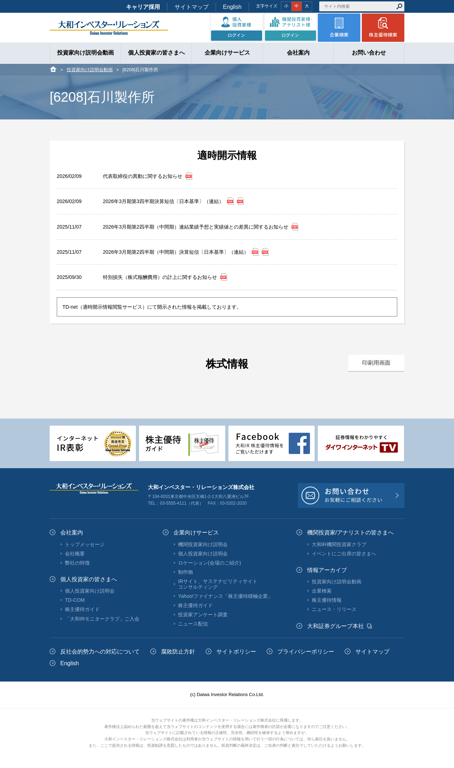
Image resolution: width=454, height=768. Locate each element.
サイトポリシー (236, 652)
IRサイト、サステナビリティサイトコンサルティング (218, 584)
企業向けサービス (196, 532)
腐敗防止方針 (178, 652)
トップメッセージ (85, 544)
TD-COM (75, 600)
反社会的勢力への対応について (100, 652)
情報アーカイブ (327, 570)
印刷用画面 (376, 363)
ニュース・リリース (334, 609)
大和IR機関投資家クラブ (339, 544)
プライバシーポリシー (305, 652)
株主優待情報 (327, 600)
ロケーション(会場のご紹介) (209, 563)
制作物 (185, 572)
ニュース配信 (193, 624)
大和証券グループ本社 (335, 626)
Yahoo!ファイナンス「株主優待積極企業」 (225, 596)
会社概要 (75, 553)
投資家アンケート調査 (203, 614)
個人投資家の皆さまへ (88, 579)
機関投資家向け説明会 (203, 544)
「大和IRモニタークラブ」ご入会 (102, 619)
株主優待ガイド (82, 609)
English (232, 7)
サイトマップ (192, 7)
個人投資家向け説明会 (90, 591)
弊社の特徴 (77, 563)
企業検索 (322, 591)
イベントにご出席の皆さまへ (344, 553)
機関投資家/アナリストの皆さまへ (350, 532)
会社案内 (71, 532)
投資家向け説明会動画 (90, 69)
